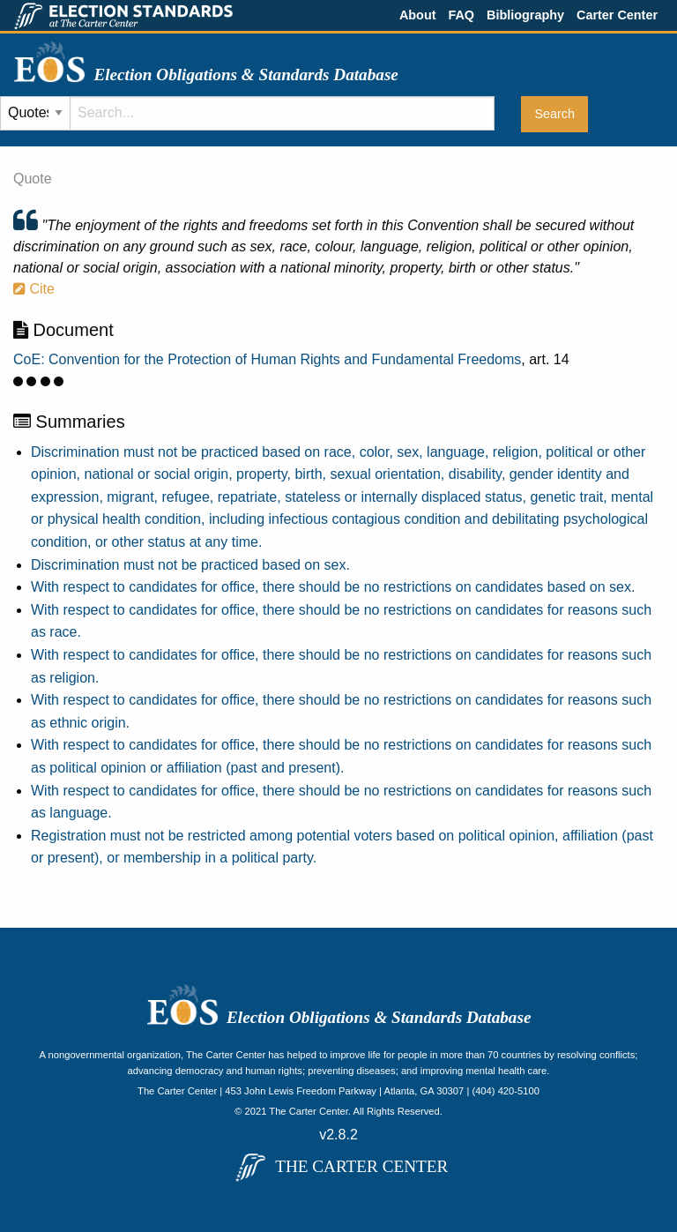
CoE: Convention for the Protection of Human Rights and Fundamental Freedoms (267, 359)
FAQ (461, 15)
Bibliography (525, 15)
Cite (34, 288)
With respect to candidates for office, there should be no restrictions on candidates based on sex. (333, 586)
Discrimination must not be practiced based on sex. (190, 564)
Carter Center (617, 15)
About (417, 15)
